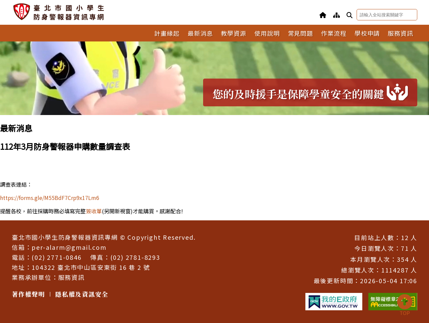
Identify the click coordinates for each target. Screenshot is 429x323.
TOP (404, 305)
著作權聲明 (28, 294)
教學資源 (233, 33)
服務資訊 (400, 33)
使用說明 (267, 33)
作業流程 (334, 33)
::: (2, 119)
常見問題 (300, 33)
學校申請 (367, 33)
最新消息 (200, 33)
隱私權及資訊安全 (81, 294)
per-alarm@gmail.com (69, 247)
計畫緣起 (167, 33)
